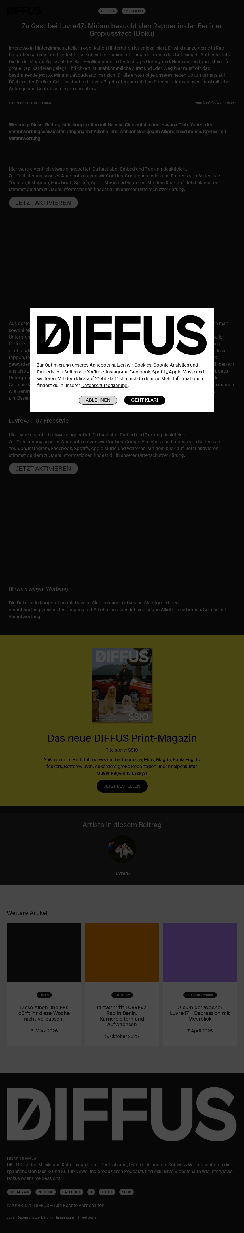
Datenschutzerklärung (104, 385)
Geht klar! (144, 400)
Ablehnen (98, 400)
